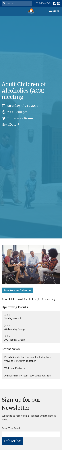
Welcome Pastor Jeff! (16, 368)
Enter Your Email (11, 428)
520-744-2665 (43, 3)
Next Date (11, 124)
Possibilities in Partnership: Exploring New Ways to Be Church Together (27, 358)
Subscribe (12, 441)
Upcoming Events (15, 307)
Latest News (11, 349)
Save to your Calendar (17, 290)
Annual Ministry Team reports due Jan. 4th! (27, 375)
